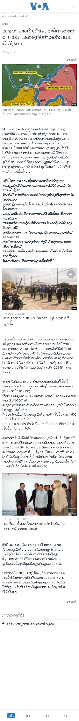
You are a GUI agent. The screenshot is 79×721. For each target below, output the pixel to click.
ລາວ (5, 24)
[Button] (72, 60)
